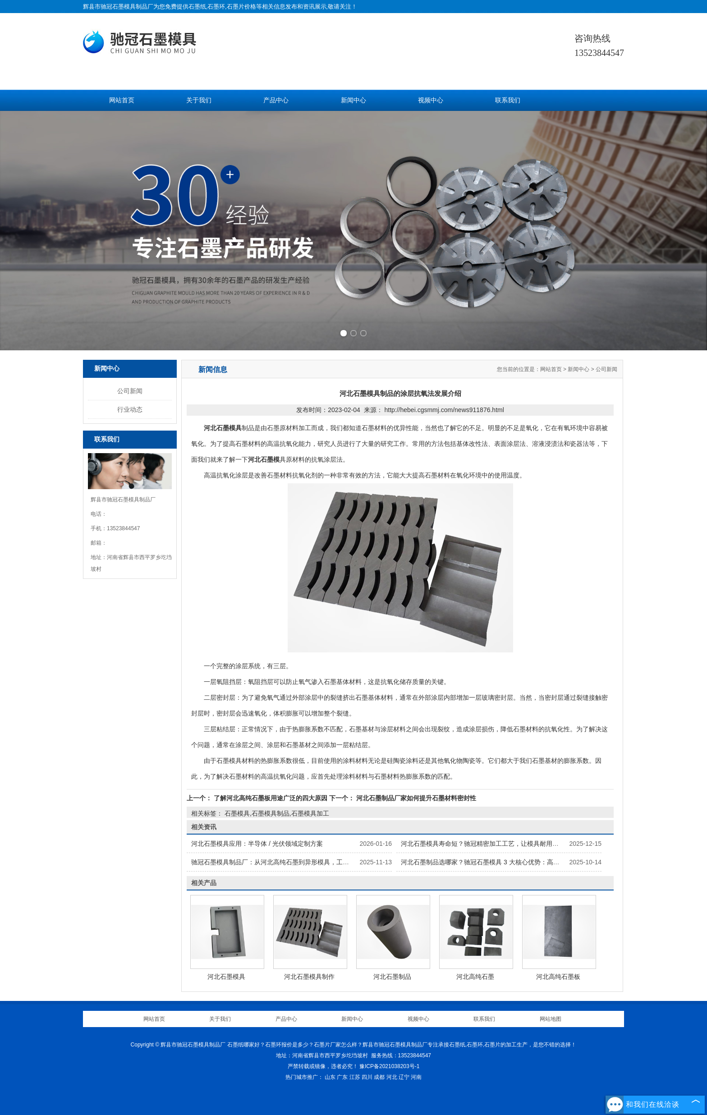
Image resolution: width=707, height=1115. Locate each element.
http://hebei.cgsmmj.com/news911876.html (444, 409)
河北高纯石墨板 (558, 976)
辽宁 (404, 1077)
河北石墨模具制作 (309, 976)
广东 (342, 1077)
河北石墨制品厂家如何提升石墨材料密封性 (415, 798)
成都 (379, 1077)
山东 (330, 1077)
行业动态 (129, 409)
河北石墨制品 (392, 976)
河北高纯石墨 (475, 976)
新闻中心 (353, 100)
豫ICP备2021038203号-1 (389, 1066)
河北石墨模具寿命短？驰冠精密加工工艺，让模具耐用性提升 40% (493, 843)
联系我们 (507, 100)
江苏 (354, 1077)
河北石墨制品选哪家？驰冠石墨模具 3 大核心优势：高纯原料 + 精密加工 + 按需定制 (519, 862)
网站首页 (121, 100)
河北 (391, 1077)
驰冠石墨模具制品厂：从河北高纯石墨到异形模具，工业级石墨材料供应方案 (298, 862)
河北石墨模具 (226, 976)
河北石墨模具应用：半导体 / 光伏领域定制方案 (257, 843)
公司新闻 (129, 391)
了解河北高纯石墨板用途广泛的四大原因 (270, 798)
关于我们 (198, 100)
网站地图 (550, 1019)
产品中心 (276, 100)
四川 (367, 1077)
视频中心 (430, 100)
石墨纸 (197, 6)
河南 (416, 1077)
